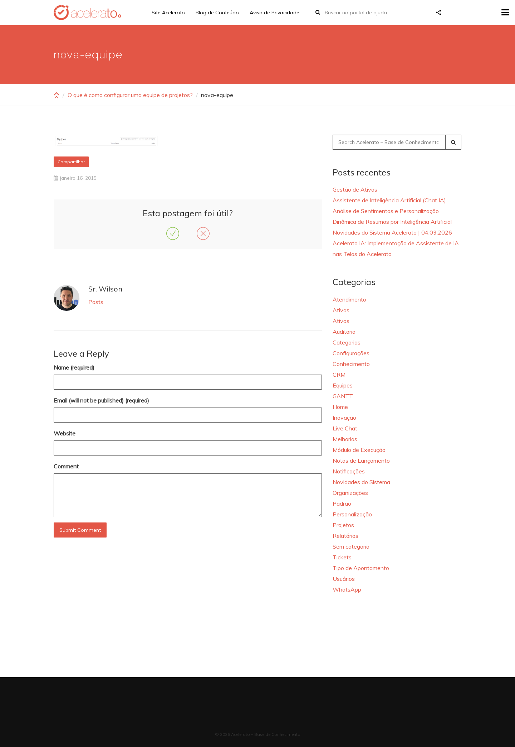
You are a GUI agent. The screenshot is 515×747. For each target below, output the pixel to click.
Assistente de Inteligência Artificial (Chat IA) (389, 200)
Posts (95, 301)
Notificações (349, 471)
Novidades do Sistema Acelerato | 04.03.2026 (392, 232)
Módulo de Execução (359, 449)
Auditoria (344, 331)
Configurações (351, 353)
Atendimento (349, 299)
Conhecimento (351, 363)
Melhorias (345, 439)
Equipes (343, 385)
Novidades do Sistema (361, 482)
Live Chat (345, 428)
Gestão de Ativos (355, 189)
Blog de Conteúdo (217, 12)
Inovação (344, 417)
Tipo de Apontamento (361, 568)
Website (64, 433)
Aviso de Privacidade (274, 12)
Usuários (344, 578)
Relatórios (345, 535)
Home (340, 406)
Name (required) (74, 367)
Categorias (346, 342)
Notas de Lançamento (361, 460)
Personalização (352, 514)
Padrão (342, 503)
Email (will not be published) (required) (101, 400)
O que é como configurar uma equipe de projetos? (130, 94)
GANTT (343, 396)
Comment (66, 466)
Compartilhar (71, 161)
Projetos (343, 525)
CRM (339, 374)
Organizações (350, 492)
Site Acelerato (168, 12)
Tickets (342, 557)
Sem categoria (351, 546)
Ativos (341, 310)
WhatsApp (347, 589)
